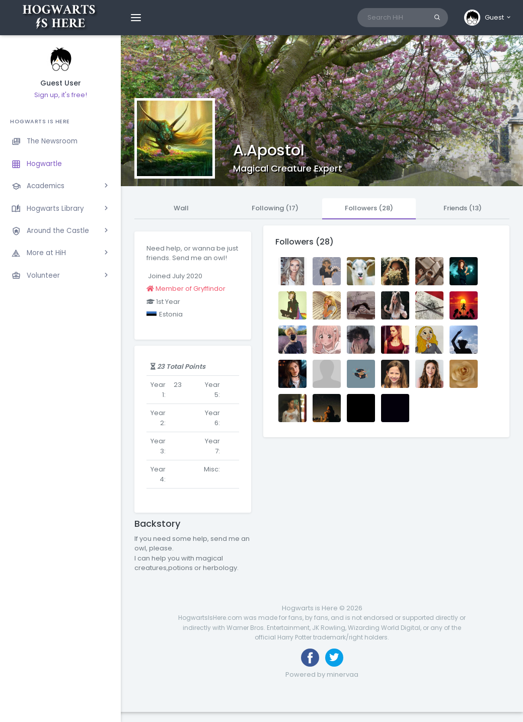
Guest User (60, 83)
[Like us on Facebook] (310, 658)
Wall (181, 208)
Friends (462, 208)
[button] (488, 17)
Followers (369, 208)
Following (275, 208)
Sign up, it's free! (60, 95)
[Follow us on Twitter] (334, 658)
